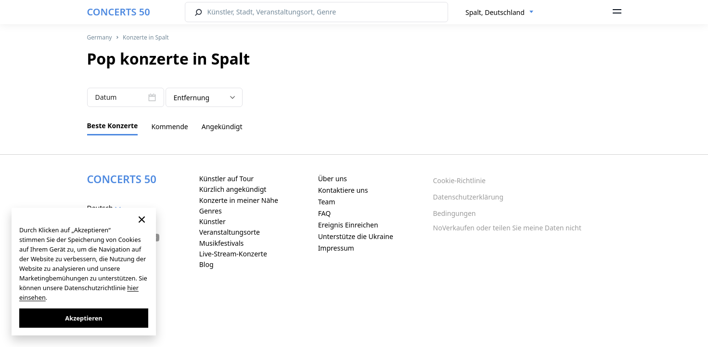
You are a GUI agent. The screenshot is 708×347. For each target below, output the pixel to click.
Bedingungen (454, 213)
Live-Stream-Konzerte (233, 253)
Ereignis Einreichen (348, 224)
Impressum (336, 248)
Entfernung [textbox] (192, 97)
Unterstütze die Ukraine (355, 236)
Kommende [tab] (169, 126)
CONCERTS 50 (118, 11)
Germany (99, 37)
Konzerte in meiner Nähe (238, 200)
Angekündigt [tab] (222, 126)
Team (326, 201)
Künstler (212, 221)
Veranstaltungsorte (229, 232)
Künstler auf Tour (226, 178)
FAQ (324, 213)
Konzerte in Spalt (145, 37)
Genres (210, 210)
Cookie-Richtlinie (459, 180)
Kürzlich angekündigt (233, 189)
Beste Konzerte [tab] (112, 125)
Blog (206, 264)
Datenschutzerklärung (468, 196)
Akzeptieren (83, 318)
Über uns (332, 178)
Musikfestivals (221, 243)
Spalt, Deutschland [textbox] (495, 12)
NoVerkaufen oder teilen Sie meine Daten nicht (507, 227)
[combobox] (499, 12)
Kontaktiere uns (343, 190)
